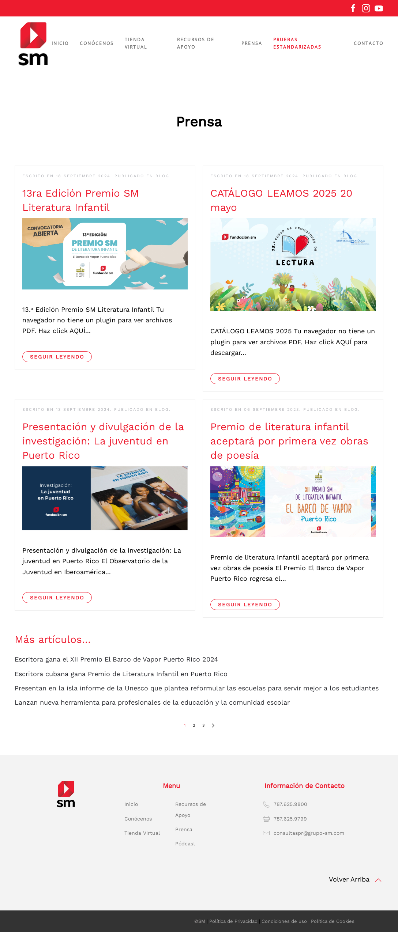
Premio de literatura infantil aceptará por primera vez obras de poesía (289, 441)
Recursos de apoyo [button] (195, 43)
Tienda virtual (136, 43)
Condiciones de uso (284, 921)
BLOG (162, 176)
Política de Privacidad (233, 921)
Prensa (251, 43)
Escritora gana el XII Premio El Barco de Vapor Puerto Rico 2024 (116, 659)
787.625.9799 (290, 819)
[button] (378, 880)
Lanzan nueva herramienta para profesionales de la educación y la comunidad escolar (152, 702)
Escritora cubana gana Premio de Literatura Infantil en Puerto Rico (121, 674)
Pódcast (185, 843)
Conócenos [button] (97, 43)
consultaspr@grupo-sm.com (309, 833)
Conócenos (138, 819)
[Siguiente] (213, 725)
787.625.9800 (290, 804)
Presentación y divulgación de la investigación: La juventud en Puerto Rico (103, 441)
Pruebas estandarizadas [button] (297, 43)
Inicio (60, 43)
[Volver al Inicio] (33, 43)
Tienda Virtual (142, 833)
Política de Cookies (332, 921)
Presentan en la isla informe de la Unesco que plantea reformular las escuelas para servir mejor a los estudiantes (197, 688)
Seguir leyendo (57, 357)
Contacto (368, 43)
